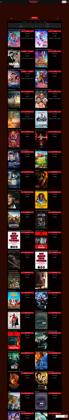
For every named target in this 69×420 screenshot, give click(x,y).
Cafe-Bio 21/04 (27, 272)
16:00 (27, 31)
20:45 (27, 131)
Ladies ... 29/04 (27, 312)
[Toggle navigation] (1, 1)
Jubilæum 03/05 (54, 332)
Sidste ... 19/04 (27, 192)
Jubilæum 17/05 (27, 413)
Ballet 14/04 (55, 232)
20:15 (27, 111)
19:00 (31, 71)
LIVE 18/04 (55, 252)
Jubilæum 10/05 (54, 373)
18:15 (27, 91)
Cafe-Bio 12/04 (54, 212)
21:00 (55, 131)
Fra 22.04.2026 (54, 272)
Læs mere (32, 17)
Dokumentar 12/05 (27, 373)
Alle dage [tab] (48, 26)
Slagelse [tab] (21, 26)
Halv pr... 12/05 (27, 393)
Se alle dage (27, 33)
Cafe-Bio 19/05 (54, 413)
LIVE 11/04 (27, 232)
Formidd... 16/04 (27, 252)
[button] (11, 18)
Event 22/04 (27, 151)
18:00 (55, 31)
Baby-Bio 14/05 (54, 393)
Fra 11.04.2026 (54, 151)
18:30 (31, 51)
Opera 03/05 (27, 332)
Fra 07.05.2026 (54, 353)
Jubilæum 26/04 (54, 292)
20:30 (55, 111)
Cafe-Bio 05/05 (27, 353)
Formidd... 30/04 (54, 312)
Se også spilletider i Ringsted (27, 38)
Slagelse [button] (34, 1)
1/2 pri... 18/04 (27, 292)
